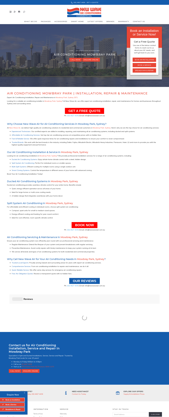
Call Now (75, 60)
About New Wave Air (14, 375)
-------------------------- (16, 382)
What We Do (30, 21)
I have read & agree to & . (134, 379)
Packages (46, 21)
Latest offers (95, 21)
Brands (110, 21)
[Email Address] (131, 375)
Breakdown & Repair (144, 70)
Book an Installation (144, 60)
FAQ (61, 378)
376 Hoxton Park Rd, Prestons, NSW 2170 (38, 328)
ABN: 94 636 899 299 (41, 396)
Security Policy (38, 382)
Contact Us (139, 21)
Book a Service (144, 65)
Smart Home (77, 21)
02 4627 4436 (27, 325)
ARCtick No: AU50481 (41, 389)
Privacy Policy (38, 378)
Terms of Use (38, 375)
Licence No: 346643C (41, 392)
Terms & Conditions (137, 379)
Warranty (123, 21)
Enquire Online (91, 60)
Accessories (60, 21)
